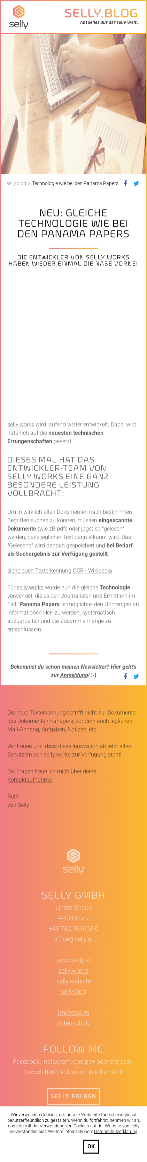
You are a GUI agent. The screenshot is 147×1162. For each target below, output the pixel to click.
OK (91, 1146)
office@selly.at (73, 1027)
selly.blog (73, 1080)
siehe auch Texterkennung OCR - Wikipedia (59, 659)
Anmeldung (74, 763)
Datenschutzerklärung (115, 1131)
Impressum (73, 1101)
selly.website (73, 1069)
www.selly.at (73, 1048)
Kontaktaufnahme (29, 868)
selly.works (20, 512)
